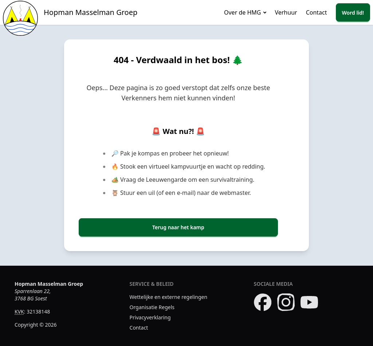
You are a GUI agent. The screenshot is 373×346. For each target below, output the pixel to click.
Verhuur (286, 12)
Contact (316, 12)
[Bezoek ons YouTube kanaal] (309, 302)
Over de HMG (242, 12)
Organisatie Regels (152, 307)
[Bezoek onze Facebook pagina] (262, 302)
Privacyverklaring (150, 317)
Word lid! (353, 12)
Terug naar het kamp (178, 227)
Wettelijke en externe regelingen (169, 296)
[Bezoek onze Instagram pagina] (286, 302)
